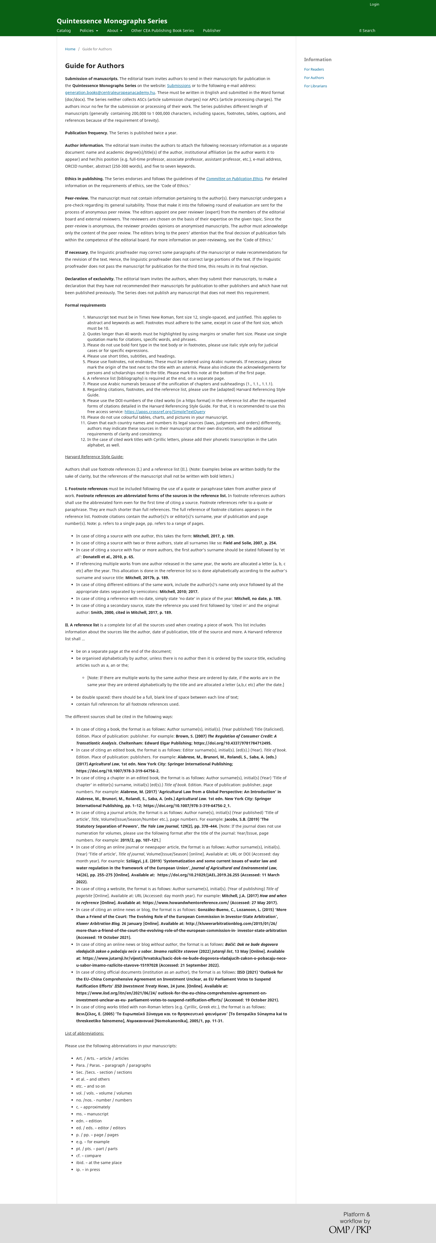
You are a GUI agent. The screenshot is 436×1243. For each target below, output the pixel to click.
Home (70, 48)
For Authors (314, 77)
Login (374, 4)
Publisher (212, 30)
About (113, 30)
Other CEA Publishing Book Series (162, 30)
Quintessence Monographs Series (112, 20)
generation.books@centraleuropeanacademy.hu (110, 92)
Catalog (64, 30)
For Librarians (315, 85)
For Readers (314, 69)
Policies (87, 30)
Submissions (179, 85)
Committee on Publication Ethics (234, 178)
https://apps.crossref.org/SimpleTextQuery (165, 411)
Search (367, 30)
